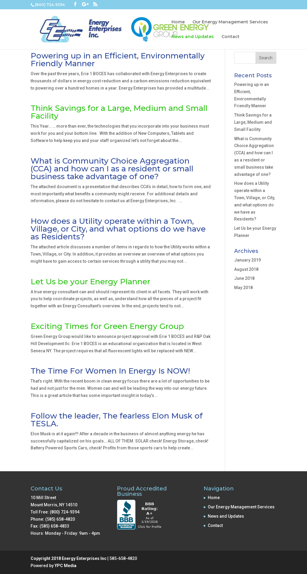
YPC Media (65, 565)
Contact (231, 36)
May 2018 (243, 287)
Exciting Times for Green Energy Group (107, 326)
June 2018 (244, 278)
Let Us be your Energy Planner (90, 281)
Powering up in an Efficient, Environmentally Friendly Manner (118, 59)
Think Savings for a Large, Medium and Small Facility (119, 112)
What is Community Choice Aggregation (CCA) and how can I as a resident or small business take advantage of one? (112, 168)
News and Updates (192, 36)
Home (178, 22)
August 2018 (246, 269)
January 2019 (247, 260)
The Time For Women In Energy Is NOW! (110, 371)
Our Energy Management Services (230, 22)
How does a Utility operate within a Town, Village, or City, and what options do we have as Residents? (118, 228)
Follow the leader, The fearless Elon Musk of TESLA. (117, 419)
